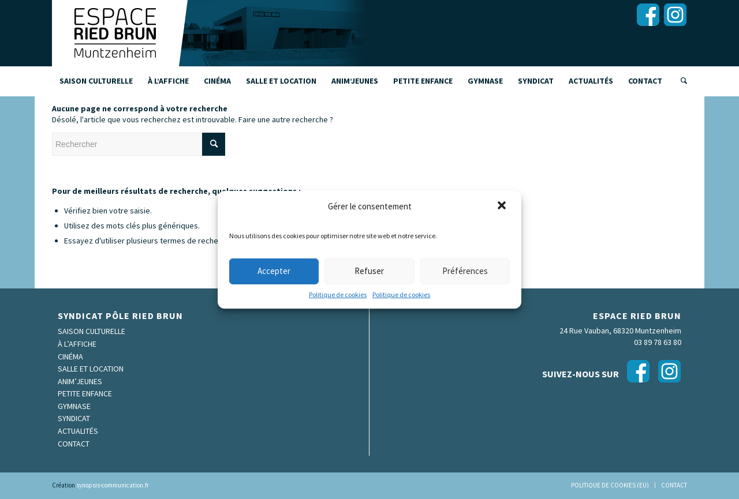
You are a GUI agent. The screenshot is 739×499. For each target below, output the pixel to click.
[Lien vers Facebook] (648, 15)
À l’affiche (77, 344)
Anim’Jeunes (80, 381)
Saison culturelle (91, 331)
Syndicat (74, 418)
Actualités (78, 431)
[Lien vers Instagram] (675, 15)
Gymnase (74, 406)
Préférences (465, 270)
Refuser (369, 270)
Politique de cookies (338, 294)
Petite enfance (85, 393)
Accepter (273, 270)
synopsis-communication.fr (112, 485)
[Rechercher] (680, 80)
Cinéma (70, 356)
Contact (73, 443)
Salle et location (91, 368)
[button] (503, 206)
